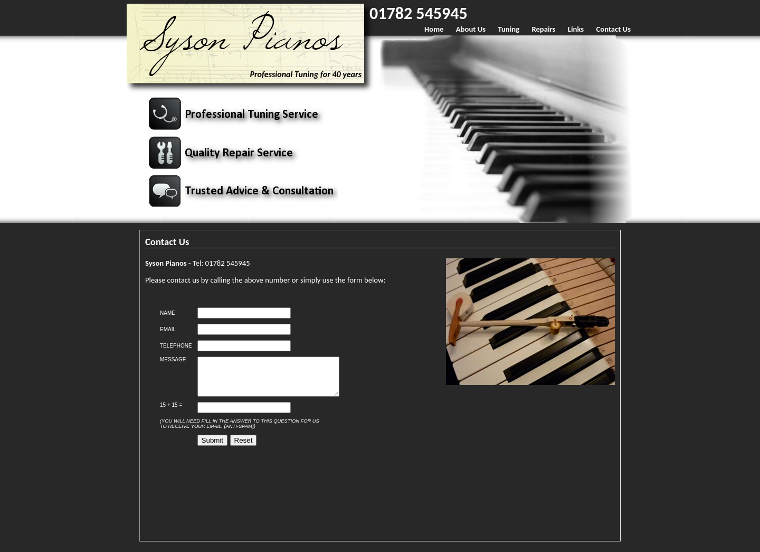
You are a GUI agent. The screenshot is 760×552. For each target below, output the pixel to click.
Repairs (543, 29)
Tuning (508, 29)
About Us (471, 29)
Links (576, 29)
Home (433, 29)
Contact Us (613, 29)
